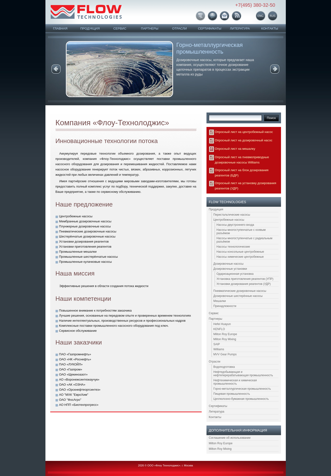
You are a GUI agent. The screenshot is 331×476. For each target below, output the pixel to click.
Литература (240, 28)
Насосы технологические (233, 246)
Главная (60, 28)
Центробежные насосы (228, 219)
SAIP (216, 344)
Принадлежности (224, 306)
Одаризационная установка (235, 274)
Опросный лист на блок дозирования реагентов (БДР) (242, 172)
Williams (218, 349)
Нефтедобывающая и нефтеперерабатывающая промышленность (243, 373)
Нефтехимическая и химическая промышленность (235, 382)
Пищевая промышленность (231, 393)
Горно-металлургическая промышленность (209, 48)
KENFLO (219, 329)
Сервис (119, 28)
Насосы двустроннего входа (235, 224)
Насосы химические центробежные (240, 256)
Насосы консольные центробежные (240, 251)
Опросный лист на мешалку (235, 148)
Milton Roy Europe (225, 334)
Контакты (269, 28)
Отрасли (179, 28)
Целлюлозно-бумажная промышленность (241, 399)
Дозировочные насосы (228, 263)
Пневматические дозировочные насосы (239, 291)
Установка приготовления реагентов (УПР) (245, 279)
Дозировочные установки (230, 268)
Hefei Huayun (222, 324)
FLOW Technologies (86, 12)
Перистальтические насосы (231, 214)
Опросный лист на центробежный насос (244, 132)
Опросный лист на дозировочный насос (243, 140)
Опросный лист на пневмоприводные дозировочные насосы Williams (242, 159)
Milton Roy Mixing (224, 339)
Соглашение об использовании (230, 437)
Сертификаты (209, 28)
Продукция (90, 28)
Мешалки (219, 301)
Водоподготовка (224, 367)
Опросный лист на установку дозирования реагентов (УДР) (245, 185)
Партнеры (149, 28)
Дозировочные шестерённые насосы (238, 296)
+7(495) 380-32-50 (255, 5)
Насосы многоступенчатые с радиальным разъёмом (244, 240)
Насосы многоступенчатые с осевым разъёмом (241, 231)
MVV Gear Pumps (225, 354)
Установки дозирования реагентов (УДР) (244, 284)
